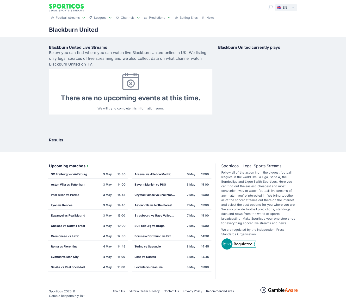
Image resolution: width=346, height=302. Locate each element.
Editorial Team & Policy (144, 291)
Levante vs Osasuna (149, 267)
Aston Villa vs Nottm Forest (153, 205)
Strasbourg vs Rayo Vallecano (155, 215)
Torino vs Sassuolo (148, 246)
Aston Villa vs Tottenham (68, 184)
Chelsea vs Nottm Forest (68, 226)
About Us (118, 291)
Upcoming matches (69, 165)
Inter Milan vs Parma (65, 195)
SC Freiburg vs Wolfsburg (69, 174)
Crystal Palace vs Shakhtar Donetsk (156, 195)
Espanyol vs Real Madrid (68, 215)
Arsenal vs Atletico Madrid (153, 174)
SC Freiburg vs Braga (150, 226)
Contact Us (171, 291)
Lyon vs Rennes (62, 205)
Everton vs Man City (65, 257)
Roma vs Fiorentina (64, 246)
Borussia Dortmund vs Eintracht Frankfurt (156, 236)
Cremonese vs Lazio (65, 236)
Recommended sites (220, 291)
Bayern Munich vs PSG (150, 184)
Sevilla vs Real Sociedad (68, 267)
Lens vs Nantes (145, 257)
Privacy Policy (192, 291)
